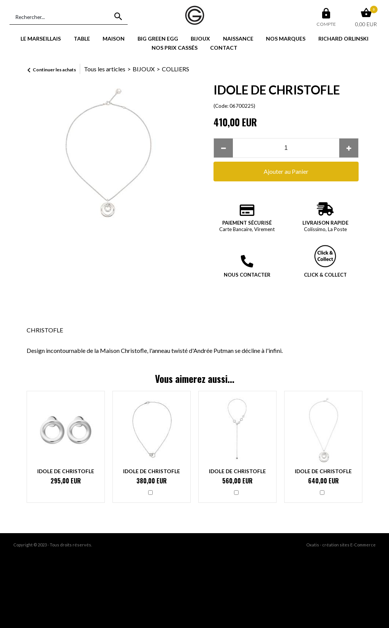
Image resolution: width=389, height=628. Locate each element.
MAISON (114, 38)
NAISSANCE (238, 38)
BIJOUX (200, 38)
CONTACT (223, 47)
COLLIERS (175, 68)
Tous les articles (104, 68)
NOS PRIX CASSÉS (175, 47)
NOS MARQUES (285, 38)
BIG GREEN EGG (158, 38)
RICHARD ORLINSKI (343, 38)
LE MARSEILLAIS (41, 38)
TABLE (82, 38)
